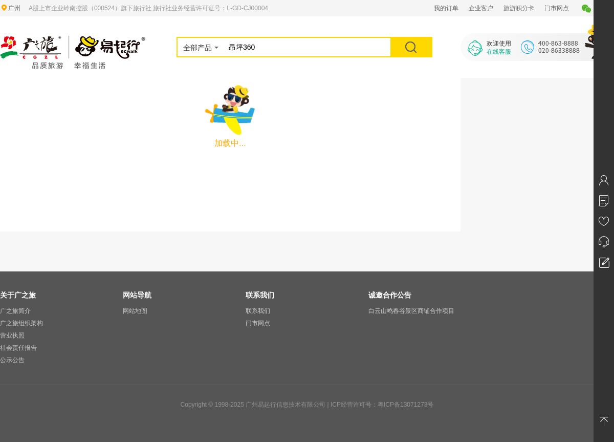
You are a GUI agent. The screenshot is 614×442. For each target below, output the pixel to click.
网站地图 (135, 310)
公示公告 (12, 360)
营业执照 (12, 335)
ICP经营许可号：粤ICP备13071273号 (382, 404)
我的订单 (446, 8)
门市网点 (556, 8)
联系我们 (258, 310)
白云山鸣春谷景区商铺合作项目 (411, 310)
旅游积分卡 (518, 8)
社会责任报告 (18, 347)
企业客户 (481, 8)
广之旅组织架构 (21, 323)
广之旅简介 (15, 310)
